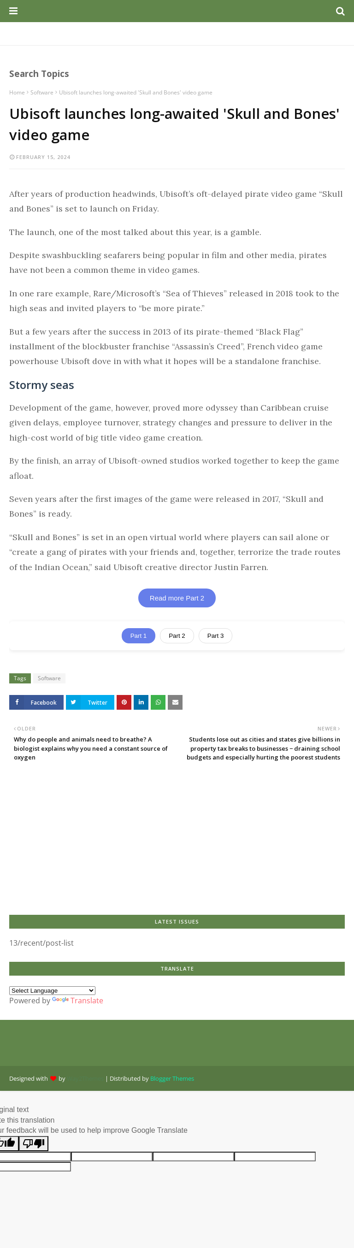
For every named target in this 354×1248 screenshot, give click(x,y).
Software (41, 92)
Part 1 (138, 635)
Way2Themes (85, 1078)
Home (17, 92)
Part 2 (177, 635)
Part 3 (215, 635)
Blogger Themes (172, 1078)
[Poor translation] (33, 1143)
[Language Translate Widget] (52, 990)
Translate (77, 1000)
